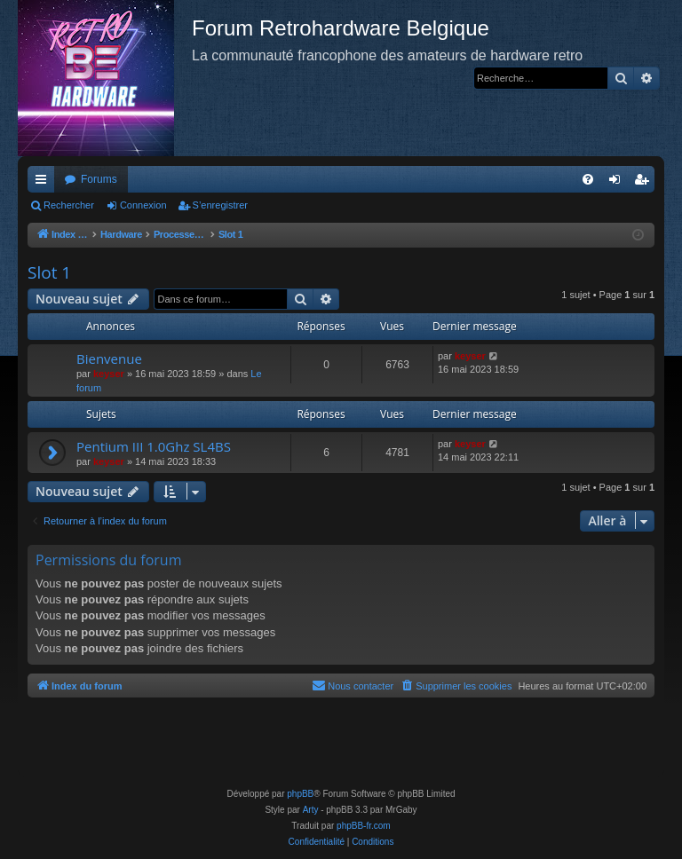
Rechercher (69, 205)
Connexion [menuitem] (618, 183)
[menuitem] (588, 179)
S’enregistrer (220, 205)
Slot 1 (49, 272)
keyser (108, 373)
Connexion (143, 205)
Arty (311, 810)
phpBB (300, 794)
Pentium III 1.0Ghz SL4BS (153, 446)
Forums (99, 179)
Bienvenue (109, 358)
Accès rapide (44, 183)
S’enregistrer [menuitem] (645, 183)
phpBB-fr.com (364, 826)
